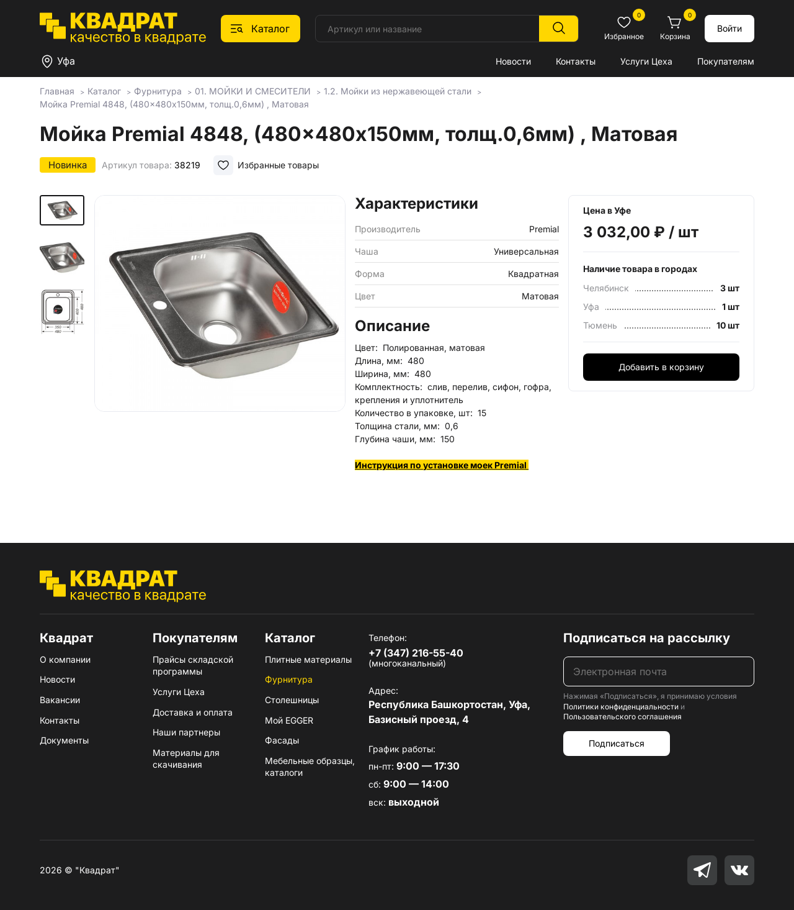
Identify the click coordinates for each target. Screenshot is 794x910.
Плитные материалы (308, 659)
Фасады (282, 740)
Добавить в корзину (661, 367)
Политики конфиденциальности (621, 706)
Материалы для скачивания (186, 758)
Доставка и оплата (193, 712)
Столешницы (292, 699)
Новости (513, 61)
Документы (64, 740)
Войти (729, 28)
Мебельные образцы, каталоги (310, 766)
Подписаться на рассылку (646, 637)
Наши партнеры (186, 732)
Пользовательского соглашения (622, 716)
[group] (220, 351)
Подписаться (617, 743)
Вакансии (60, 699)
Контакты (576, 61)
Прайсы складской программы (193, 665)
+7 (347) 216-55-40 (415, 652)
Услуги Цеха (646, 61)
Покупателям (725, 61)
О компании (65, 659)
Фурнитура (289, 679)
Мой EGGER (289, 720)
